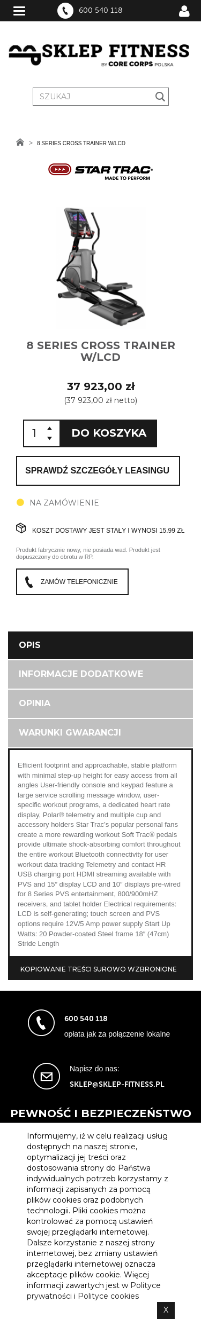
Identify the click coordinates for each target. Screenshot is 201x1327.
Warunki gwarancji (70, 733)
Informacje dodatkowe (81, 674)
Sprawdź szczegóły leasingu (97, 470)
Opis (30, 645)
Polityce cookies (108, 1296)
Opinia (34, 703)
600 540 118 (100, 10)
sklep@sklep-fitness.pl (117, 1084)
